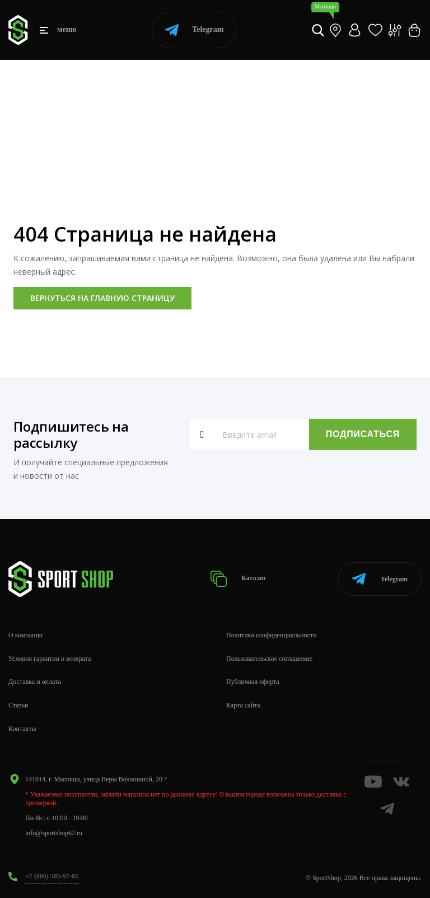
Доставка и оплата (34, 682)
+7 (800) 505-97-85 (51, 876)
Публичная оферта (252, 682)
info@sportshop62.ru (53, 833)
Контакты (22, 729)
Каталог (238, 578)
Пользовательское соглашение (269, 659)
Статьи (18, 705)
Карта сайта (243, 705)
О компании (25, 635)
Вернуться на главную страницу (102, 298)
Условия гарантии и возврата (49, 659)
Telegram (194, 30)
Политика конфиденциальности (271, 635)
